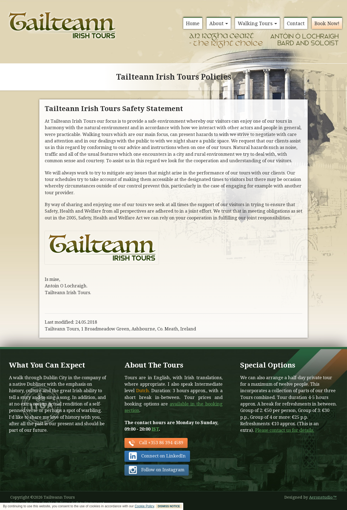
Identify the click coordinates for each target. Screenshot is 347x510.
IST (155, 429)
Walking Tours (257, 23)
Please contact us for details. (284, 430)
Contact (296, 23)
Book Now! (326, 23)
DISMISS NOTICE (169, 506)
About (218, 23)
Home (193, 23)
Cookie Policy (144, 506)
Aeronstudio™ (323, 497)
